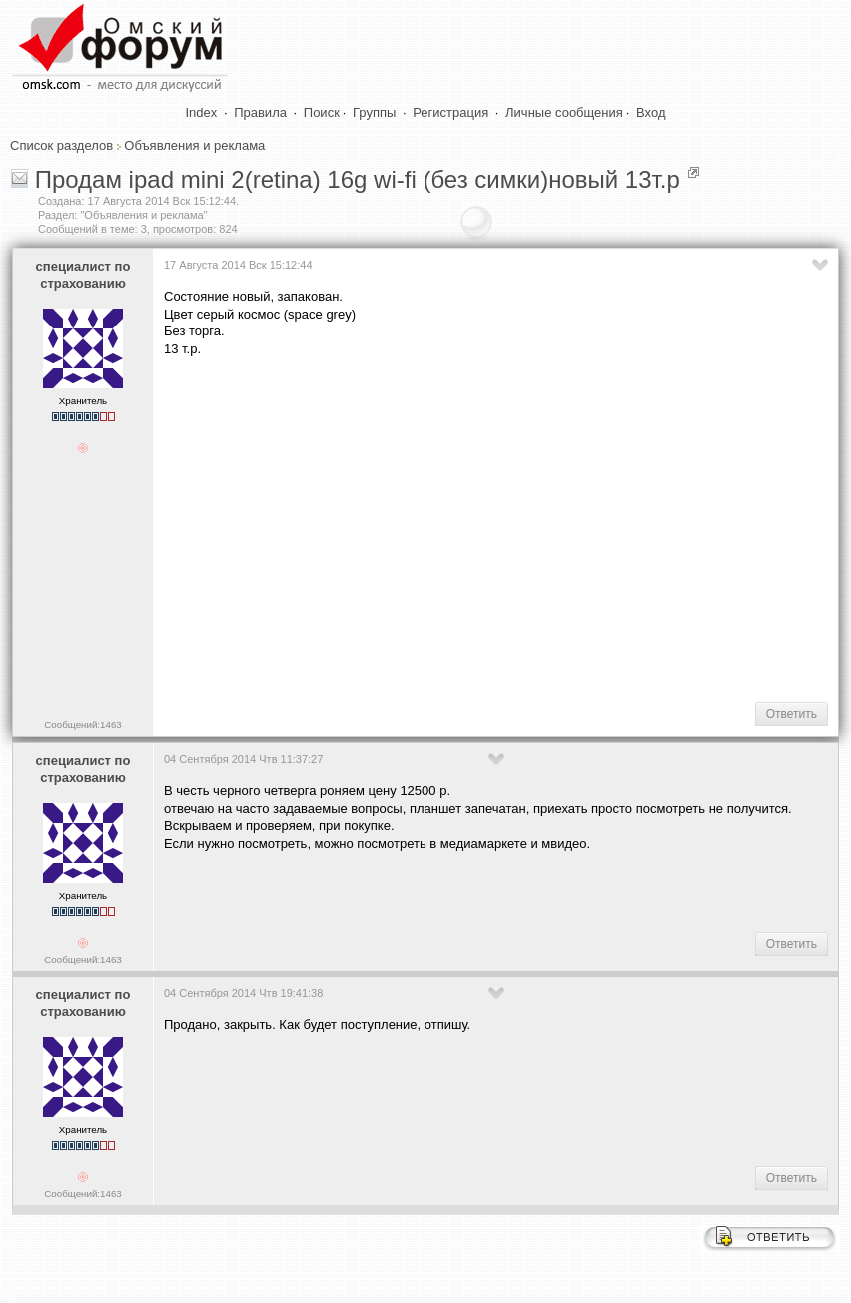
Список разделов (61, 145)
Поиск (322, 112)
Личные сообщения (564, 112)
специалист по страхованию (83, 275)
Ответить (791, 714)
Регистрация (450, 112)
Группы (374, 112)
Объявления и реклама (194, 145)
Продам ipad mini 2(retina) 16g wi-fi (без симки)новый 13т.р (357, 179)
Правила (260, 112)
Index (202, 112)
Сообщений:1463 (82, 724)
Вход (650, 112)
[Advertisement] (507, 528)
